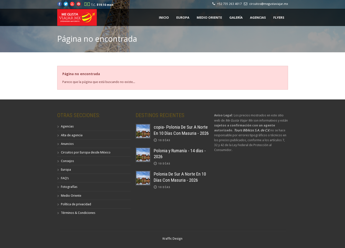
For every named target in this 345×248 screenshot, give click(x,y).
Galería (236, 17)
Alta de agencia (72, 135)
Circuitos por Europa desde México (85, 152)
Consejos (67, 161)
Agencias (258, 17)
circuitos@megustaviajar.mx (268, 4)
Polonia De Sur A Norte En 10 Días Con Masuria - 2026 (180, 177)
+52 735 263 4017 (230, 4)
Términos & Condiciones (78, 213)
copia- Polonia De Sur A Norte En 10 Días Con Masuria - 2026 (181, 130)
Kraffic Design (172, 238)
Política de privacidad (76, 204)
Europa (182, 17)
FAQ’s (65, 178)
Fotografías (69, 187)
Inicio (164, 17)
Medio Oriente (209, 17)
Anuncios (67, 144)
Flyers (278, 17)
